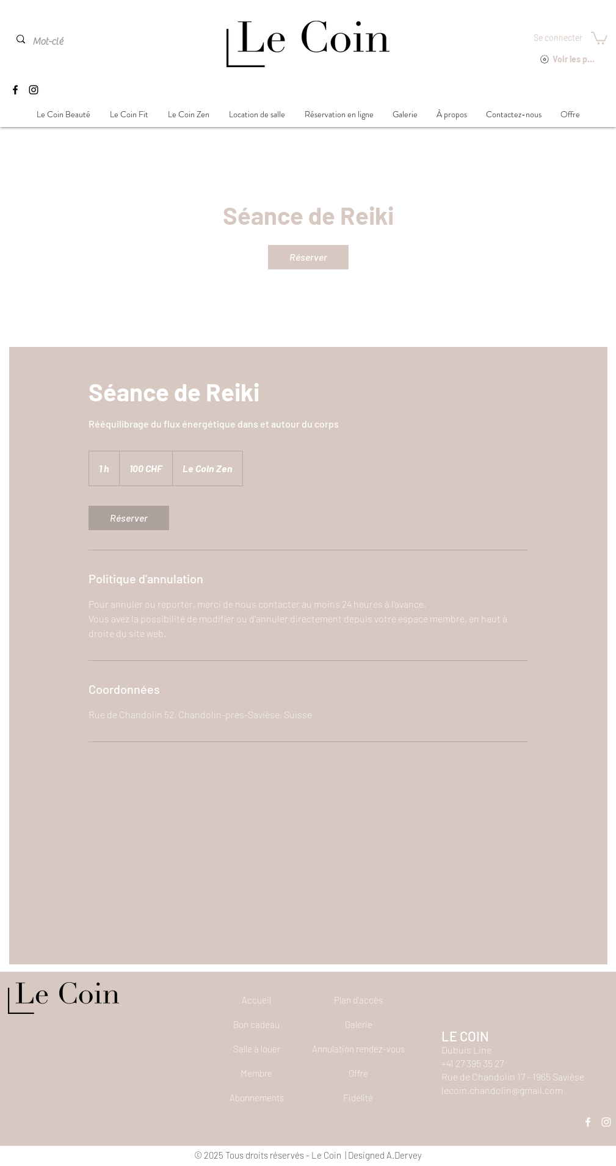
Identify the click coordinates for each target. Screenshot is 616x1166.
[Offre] (358, 1073)
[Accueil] (256, 1000)
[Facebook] (15, 90)
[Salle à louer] (256, 1049)
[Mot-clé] (59, 41)
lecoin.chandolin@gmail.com (502, 1090)
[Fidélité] (358, 1097)
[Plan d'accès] (358, 1000)
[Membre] (256, 1073)
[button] (599, 38)
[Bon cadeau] (256, 1024)
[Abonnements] (256, 1097)
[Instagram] (33, 90)
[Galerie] (358, 1024)
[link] (308, 257)
